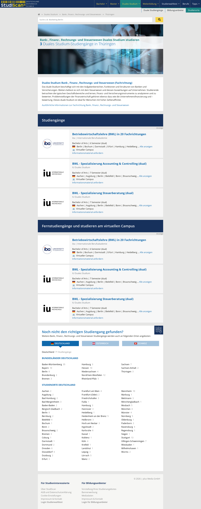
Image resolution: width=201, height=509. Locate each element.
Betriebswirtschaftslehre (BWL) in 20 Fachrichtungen (109, 134)
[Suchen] (159, 19)
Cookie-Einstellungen (51, 495)
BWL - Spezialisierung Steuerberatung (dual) (102, 193)
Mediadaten (87, 495)
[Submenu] (106, 4)
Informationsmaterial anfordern (87, 153)
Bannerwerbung (89, 492)
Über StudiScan (48, 489)
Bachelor (100, 3)
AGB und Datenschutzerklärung (56, 492)
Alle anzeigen (145, 146)
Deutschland (60, 343)
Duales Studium (130, 3)
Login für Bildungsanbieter (95, 502)
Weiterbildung (150, 3)
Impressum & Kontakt (51, 499)
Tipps (194, 3)
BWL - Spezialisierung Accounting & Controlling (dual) (109, 164)
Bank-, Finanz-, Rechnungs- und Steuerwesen (81, 14)
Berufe (186, 3)
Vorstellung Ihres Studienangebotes (99, 489)
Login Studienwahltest (52, 502)
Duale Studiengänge (153, 10)
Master (113, 3)
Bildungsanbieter (175, 10)
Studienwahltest (169, 3)
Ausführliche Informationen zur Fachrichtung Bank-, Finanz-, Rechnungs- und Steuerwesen (85, 105)
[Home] (39, 14)
